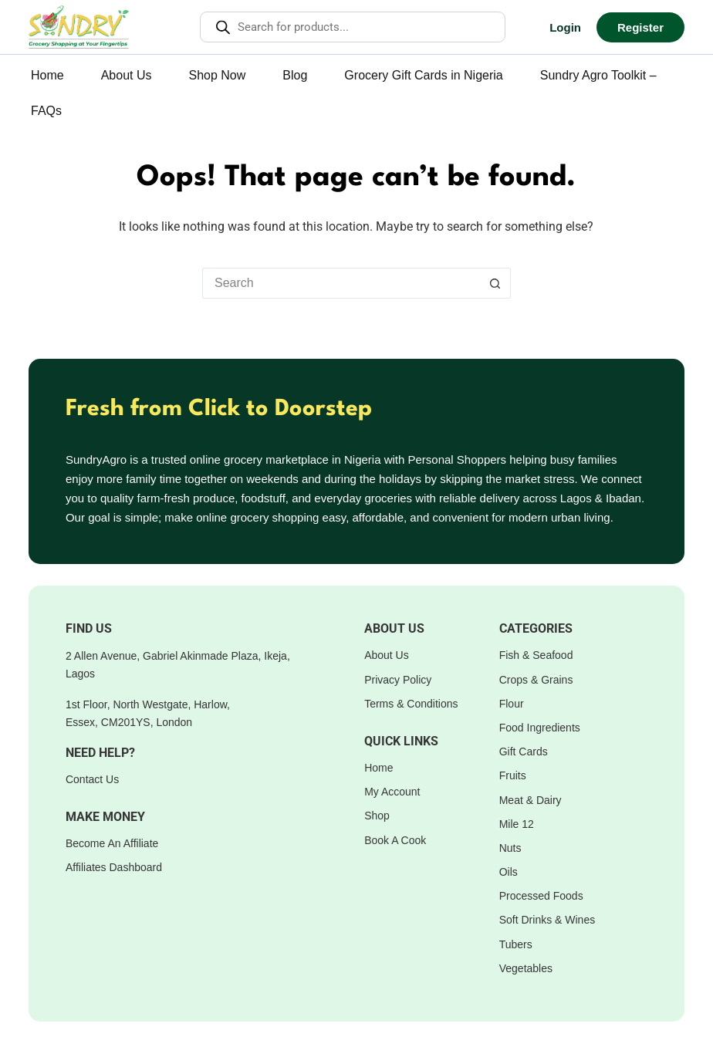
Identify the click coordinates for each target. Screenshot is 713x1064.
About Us (126, 75)
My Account (392, 791)
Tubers (515, 944)
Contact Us (92, 779)
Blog (294, 75)
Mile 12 (516, 824)
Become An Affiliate (112, 843)
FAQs (46, 110)
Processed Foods (541, 896)
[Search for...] (341, 283)
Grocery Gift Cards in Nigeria (423, 75)
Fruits (512, 775)
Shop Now (217, 75)
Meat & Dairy (530, 800)
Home (47, 75)
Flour (511, 704)
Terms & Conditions (411, 704)
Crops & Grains (536, 680)
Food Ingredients (539, 727)
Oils (508, 872)
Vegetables (525, 968)
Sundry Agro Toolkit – (598, 75)
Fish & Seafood (536, 655)
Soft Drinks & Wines (547, 920)
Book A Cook (395, 840)
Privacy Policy (397, 680)
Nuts (510, 848)
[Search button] (495, 283)
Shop (377, 815)
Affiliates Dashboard (114, 867)
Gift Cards (523, 751)
